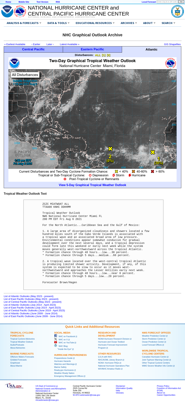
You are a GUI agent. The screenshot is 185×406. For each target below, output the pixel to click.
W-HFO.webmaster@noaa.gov (86, 395)
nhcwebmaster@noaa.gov (47, 400)
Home (8, 2)
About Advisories (17, 348)
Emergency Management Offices (68, 376)
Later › (50, 44)
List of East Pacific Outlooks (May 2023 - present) (31, 299)
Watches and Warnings (64, 364)
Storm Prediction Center (152, 339)
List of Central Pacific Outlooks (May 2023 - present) (32, 301)
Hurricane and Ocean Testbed (111, 342)
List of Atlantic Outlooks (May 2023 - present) (28, 296)
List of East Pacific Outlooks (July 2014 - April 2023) (32, 307)
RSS (58, 2)
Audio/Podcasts (17, 345)
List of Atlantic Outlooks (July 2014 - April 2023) (30, 304)
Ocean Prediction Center (153, 342)
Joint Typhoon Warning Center (155, 360)
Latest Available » (69, 44)
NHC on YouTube (64, 342)
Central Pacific (33, 49)
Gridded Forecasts (18, 360)
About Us (161, 393)
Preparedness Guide (63, 358)
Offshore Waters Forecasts (22, 357)
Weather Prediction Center (153, 336)
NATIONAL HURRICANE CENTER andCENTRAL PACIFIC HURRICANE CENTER (78, 11)
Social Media (62, 333)
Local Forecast (149, 2)
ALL (97, 55)
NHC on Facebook (64, 336)
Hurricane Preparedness (70, 355)
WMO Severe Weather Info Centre (157, 366)
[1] (103, 55)
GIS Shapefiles (172, 44)
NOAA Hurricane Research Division (114, 339)
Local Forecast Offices (152, 345)
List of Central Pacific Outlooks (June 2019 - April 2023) (34, 310)
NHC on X (61, 339)
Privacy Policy (163, 386)
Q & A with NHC (105, 357)
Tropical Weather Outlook (21, 342)
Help (118, 390)
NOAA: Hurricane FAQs (108, 363)
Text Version (42, 2)
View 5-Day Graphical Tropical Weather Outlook (92, 185)
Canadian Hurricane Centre (154, 357)
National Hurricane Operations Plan (114, 366)
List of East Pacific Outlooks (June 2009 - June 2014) (33, 316)
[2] (108, 55)
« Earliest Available (14, 44)
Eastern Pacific (92, 49)
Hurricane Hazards (62, 361)
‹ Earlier (36, 44)
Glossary (120, 393)
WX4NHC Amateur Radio (109, 369)
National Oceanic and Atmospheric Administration (61, 17)
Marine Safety (60, 367)
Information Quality (124, 388)
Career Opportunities (166, 395)
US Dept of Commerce (46, 386)
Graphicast (15, 363)
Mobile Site (24, 2)
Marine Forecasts (22, 353)
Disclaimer (120, 386)
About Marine (16, 366)
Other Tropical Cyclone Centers (156, 363)
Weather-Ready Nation (64, 373)
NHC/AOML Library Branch (110, 360)
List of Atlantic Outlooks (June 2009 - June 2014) (30, 313)
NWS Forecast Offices (156, 333)
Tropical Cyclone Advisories (22, 339)
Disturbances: (84, 55)
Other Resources (109, 353)
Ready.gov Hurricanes (64, 370)
